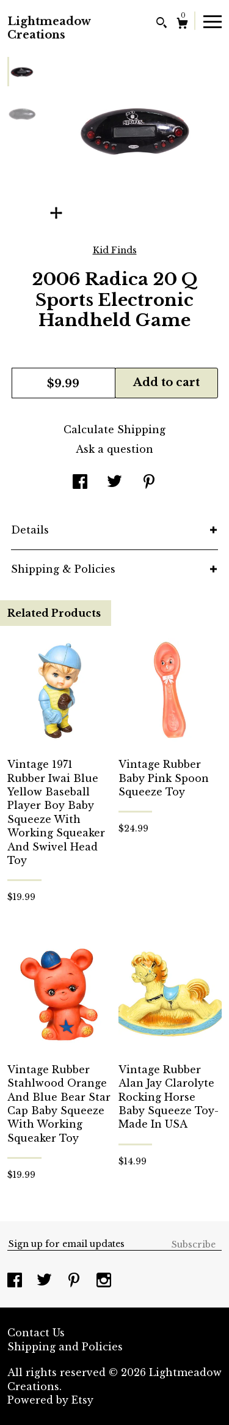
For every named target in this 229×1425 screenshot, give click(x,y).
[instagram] (103, 1281)
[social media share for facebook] (80, 483)
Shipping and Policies (65, 1347)
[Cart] (182, 24)
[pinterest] (75, 1281)
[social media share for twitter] (114, 483)
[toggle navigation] (212, 21)
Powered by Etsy (50, 1400)
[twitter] (45, 1281)
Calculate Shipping (114, 429)
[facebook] (16, 1281)
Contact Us (36, 1332)
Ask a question (114, 449)
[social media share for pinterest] (149, 483)
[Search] (161, 24)
